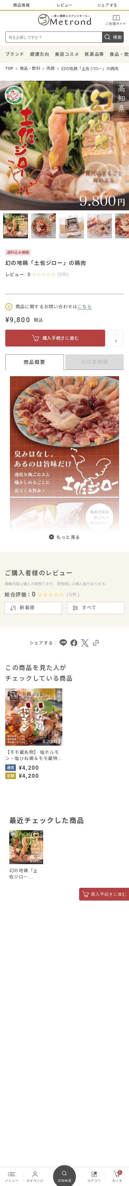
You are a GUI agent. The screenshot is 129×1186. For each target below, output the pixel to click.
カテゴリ (94, 1176)
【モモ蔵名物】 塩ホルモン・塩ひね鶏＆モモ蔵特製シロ (32, 755)
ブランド (14, 54)
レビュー (64, 5)
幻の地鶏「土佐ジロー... (23, 873)
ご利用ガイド (116, 20)
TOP (9, 68)
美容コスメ (67, 54)
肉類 (51, 68)
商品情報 (21, 5)
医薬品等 (94, 54)
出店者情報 (94, 362)
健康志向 (39, 54)
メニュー (12, 1176)
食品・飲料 (30, 68)
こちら (85, 306)
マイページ (34, 1176)
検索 (113, 37)
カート (117, 1176)
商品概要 (34, 362)
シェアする (107, 5)
